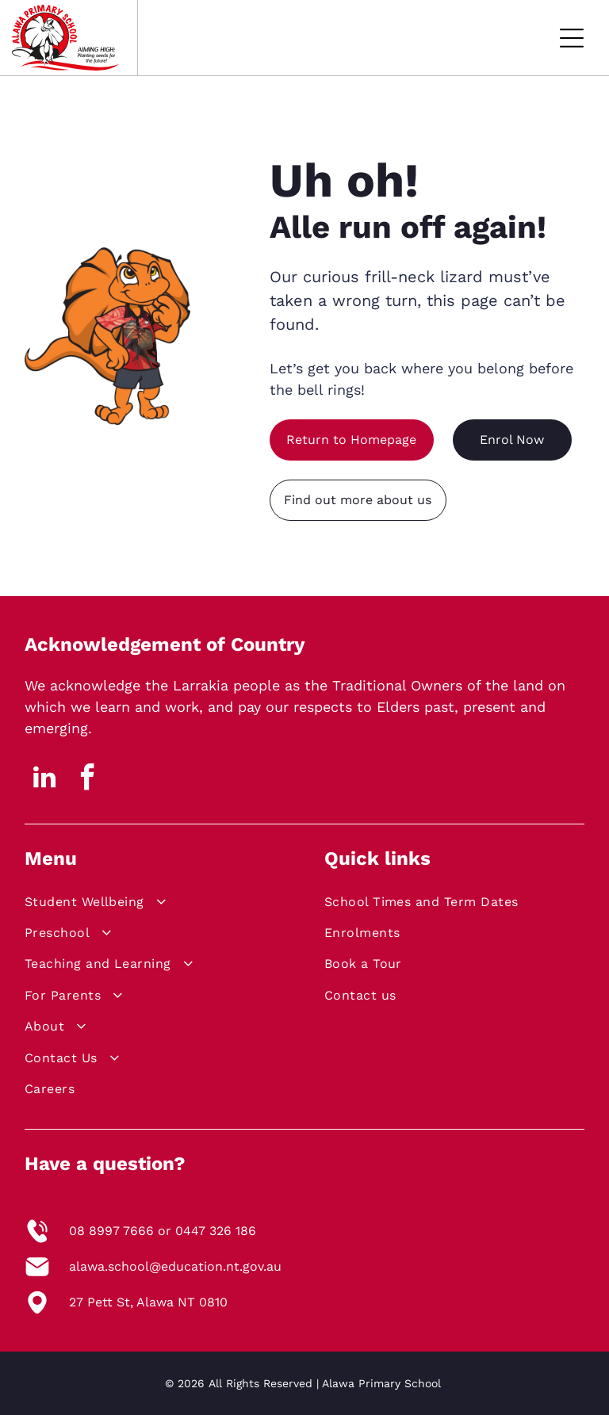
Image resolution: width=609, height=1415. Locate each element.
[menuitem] (151, 904)
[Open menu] (572, 38)
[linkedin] (44, 779)
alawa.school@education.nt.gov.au (175, 1266)
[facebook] (88, 779)
